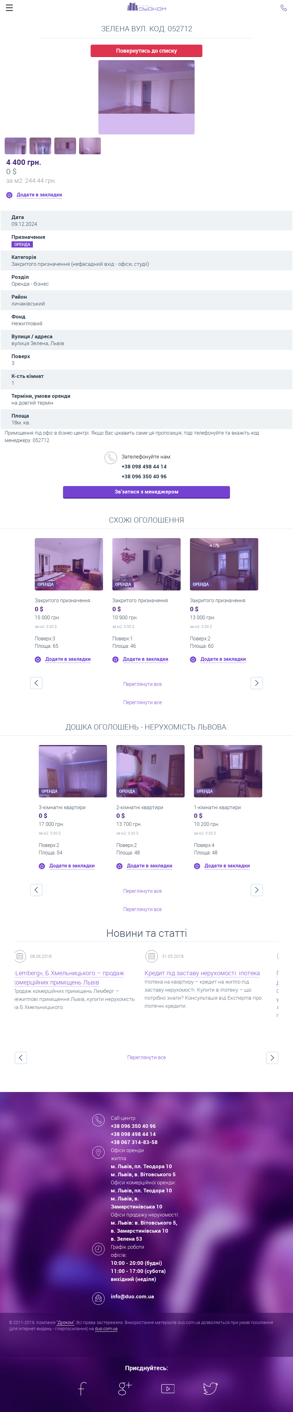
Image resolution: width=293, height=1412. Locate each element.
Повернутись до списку (146, 50)
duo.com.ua (106, 1328)
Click (9, 9)
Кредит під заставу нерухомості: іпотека (209, 973)
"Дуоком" (65, 1322)
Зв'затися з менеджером (146, 491)
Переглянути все (142, 684)
